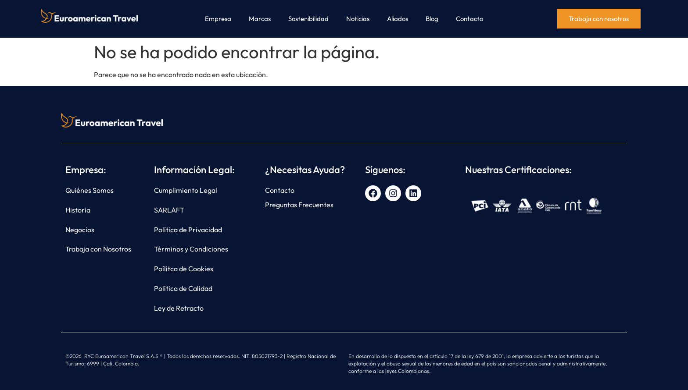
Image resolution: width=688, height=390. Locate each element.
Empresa (218, 18)
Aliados (397, 18)
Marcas (260, 18)
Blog (432, 18)
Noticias (357, 18)
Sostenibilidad (308, 18)
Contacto (469, 18)
